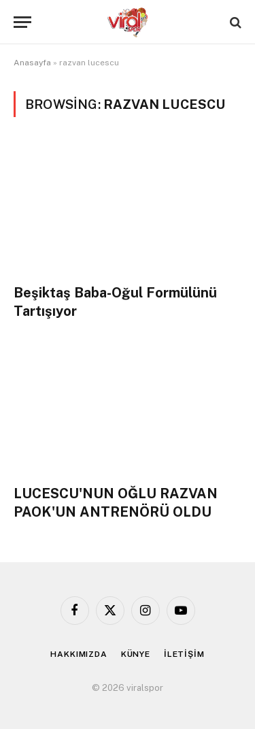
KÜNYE (135, 654)
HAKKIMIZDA (78, 654)
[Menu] (22, 22)
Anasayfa (32, 62)
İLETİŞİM (184, 654)
